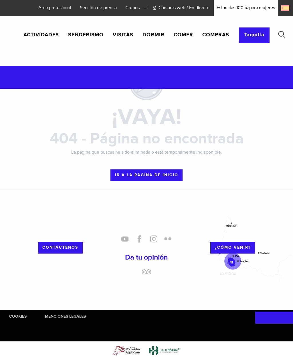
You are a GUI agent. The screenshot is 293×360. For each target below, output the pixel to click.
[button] (281, 34)
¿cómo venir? (233, 247)
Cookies (18, 316)
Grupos (132, 8)
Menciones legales (65, 316)
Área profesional (54, 8)
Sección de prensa (98, 8)
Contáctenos (60, 247)
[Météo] (146, 8)
